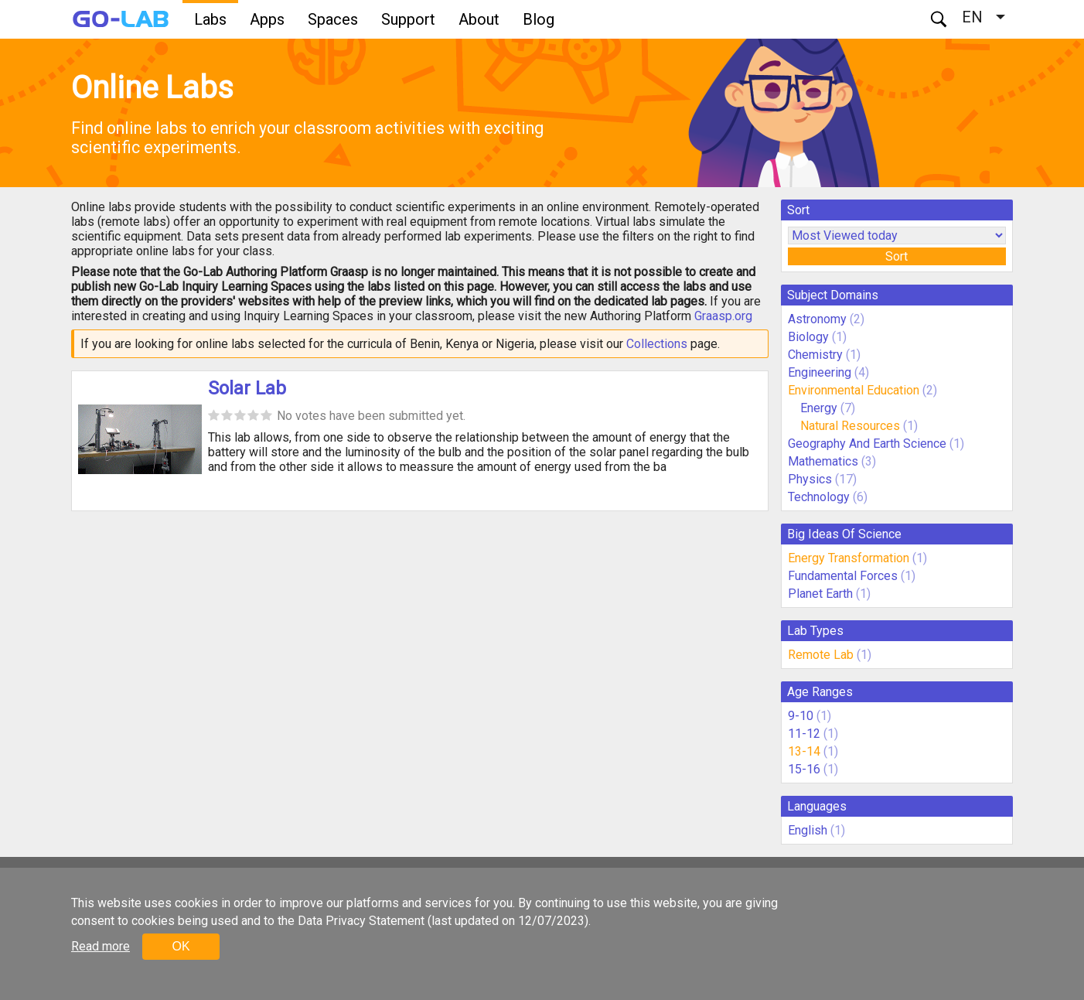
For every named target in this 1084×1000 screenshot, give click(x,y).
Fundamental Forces (843, 575)
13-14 (804, 751)
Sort (896, 256)
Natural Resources (851, 425)
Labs (210, 19)
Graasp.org (723, 316)
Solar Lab (247, 388)
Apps (267, 19)
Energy (820, 408)
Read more (100, 946)
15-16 (804, 769)
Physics (810, 479)
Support (408, 19)
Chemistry (815, 354)
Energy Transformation (848, 558)
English (807, 830)
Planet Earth (820, 593)
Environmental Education (853, 390)
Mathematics (823, 461)
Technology (819, 497)
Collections (656, 343)
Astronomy (817, 319)
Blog (538, 19)
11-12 (804, 733)
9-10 (800, 715)
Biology (808, 336)
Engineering (819, 372)
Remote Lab (821, 654)
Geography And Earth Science (867, 443)
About (478, 19)
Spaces (333, 19)
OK (180, 946)
